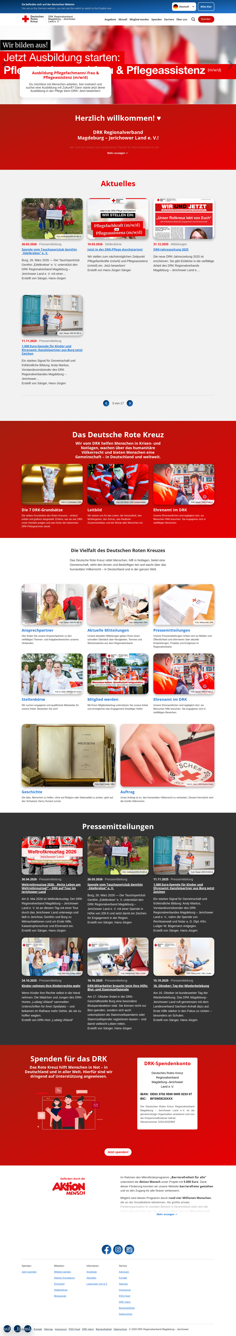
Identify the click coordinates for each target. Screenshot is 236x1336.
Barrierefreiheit (127, 1308)
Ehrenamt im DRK (170, 511)
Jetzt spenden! (118, 1154)
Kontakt (123, 1278)
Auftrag (127, 793)
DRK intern (125, 1302)
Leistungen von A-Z (97, 1284)
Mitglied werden (102, 701)
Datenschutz (125, 1314)
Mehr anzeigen (116, 155)
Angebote (110, 19)
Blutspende (60, 1296)
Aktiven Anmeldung (64, 1278)
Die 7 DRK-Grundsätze (42, 511)
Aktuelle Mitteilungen (108, 632)
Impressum (125, 1290)
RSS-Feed (124, 1296)
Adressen (124, 1272)
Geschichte (32, 793)
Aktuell (122, 19)
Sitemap (123, 1284)
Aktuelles (91, 1278)
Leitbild (94, 511)
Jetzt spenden (29, 1272)
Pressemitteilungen (171, 632)
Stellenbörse (33, 701)
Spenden (156, 19)
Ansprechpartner (37, 632)
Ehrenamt (59, 1284)
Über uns (181, 19)
